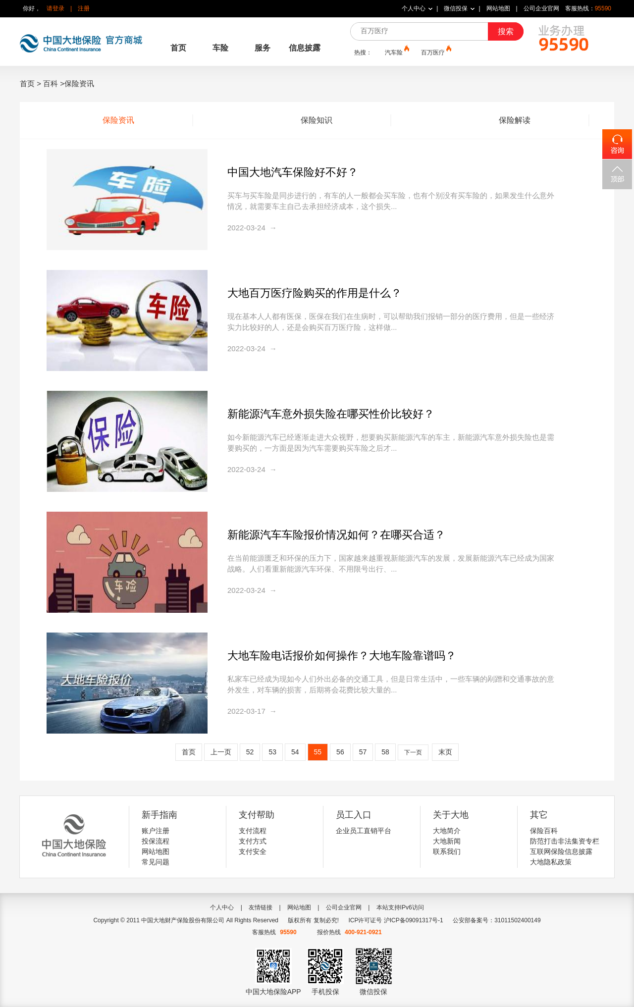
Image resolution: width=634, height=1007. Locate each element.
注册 (84, 8)
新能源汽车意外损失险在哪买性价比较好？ (330, 414)
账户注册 (155, 831)
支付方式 (252, 841)
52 (250, 752)
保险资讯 (118, 120)
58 (385, 752)
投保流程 (155, 841)
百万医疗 (435, 52)
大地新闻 (447, 841)
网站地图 (498, 8)
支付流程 (252, 831)
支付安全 (252, 851)
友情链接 (260, 907)
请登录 (55, 8)
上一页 (221, 752)
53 (272, 752)
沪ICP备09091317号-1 (413, 920)
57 (363, 752)
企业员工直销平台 (363, 831)
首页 (178, 48)
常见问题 (155, 862)
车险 (220, 48)
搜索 (506, 31)
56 (340, 752)
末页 (445, 752)
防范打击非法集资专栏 (564, 841)
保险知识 (316, 120)
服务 (262, 48)
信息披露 (304, 48)
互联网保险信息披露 (561, 851)
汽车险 (396, 52)
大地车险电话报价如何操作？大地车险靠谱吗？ (341, 655)
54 (295, 752)
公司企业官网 (541, 8)
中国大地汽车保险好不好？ (292, 172)
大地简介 (447, 831)
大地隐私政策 (551, 862)
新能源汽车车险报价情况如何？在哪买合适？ (336, 535)
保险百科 (544, 831)
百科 (50, 83)
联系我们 (447, 851)
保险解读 (514, 120)
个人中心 (413, 8)
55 (318, 752)
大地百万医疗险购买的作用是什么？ (314, 293)
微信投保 (456, 8)
